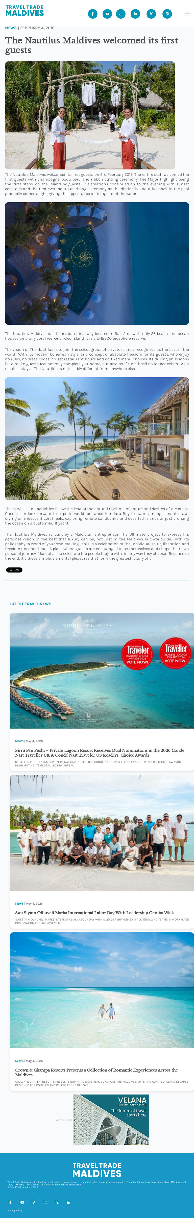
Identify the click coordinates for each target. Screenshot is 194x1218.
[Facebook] (10, 1201)
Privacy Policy (15, 1210)
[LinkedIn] (68, 1201)
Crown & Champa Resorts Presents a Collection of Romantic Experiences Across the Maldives (96, 1072)
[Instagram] (44, 1201)
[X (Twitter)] (56, 1201)
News (11, 28)
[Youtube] (107, 14)
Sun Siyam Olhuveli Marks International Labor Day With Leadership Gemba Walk (94, 912)
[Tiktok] (121, 14)
